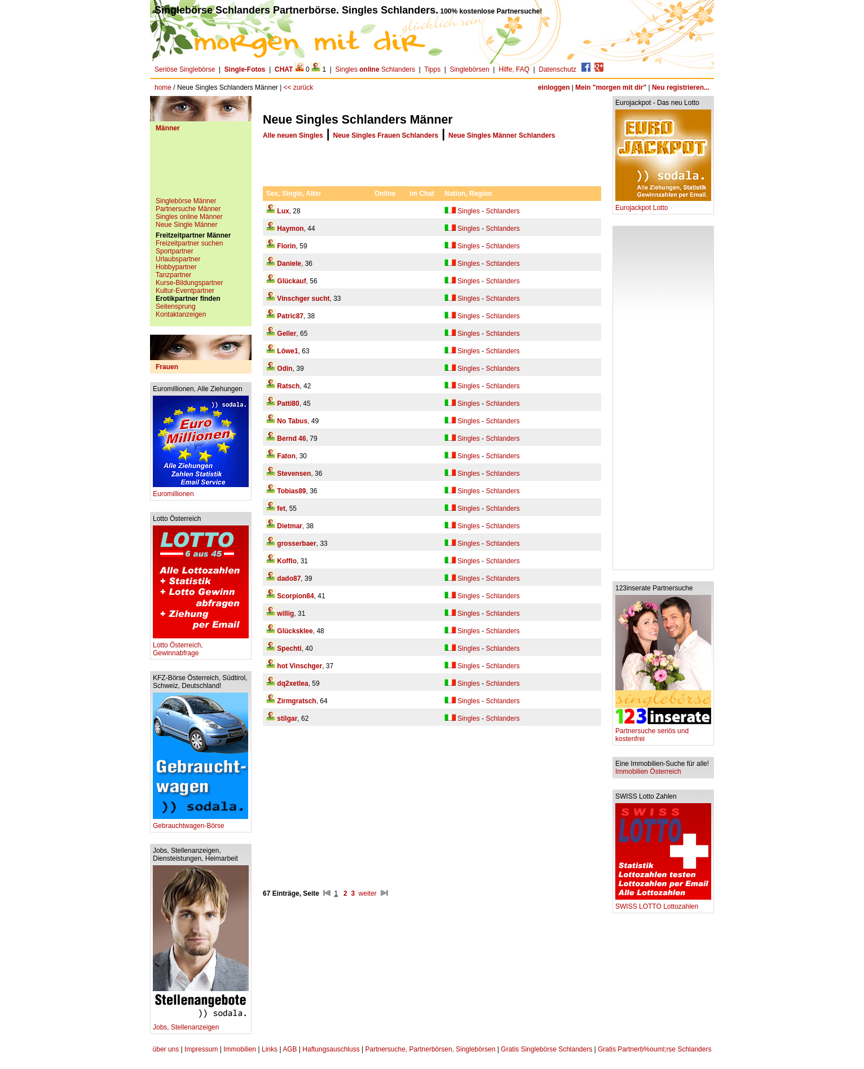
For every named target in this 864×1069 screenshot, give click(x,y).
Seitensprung (176, 306)
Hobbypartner (176, 267)
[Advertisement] (201, 168)
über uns (166, 1049)
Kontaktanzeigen (181, 314)
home (163, 87)
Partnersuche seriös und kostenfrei (663, 732)
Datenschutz (557, 69)
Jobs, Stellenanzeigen (201, 1024)
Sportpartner (174, 251)
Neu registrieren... (680, 87)
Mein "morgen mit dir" (610, 87)
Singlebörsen (470, 69)
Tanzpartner (173, 275)
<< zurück (299, 87)
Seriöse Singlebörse (185, 69)
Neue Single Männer (186, 225)
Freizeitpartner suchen (189, 243)
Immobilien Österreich (648, 772)
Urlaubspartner (178, 259)
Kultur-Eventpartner (185, 291)
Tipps (432, 69)
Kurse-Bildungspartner (189, 283)
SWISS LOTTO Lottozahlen (663, 903)
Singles (468, 211)
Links (269, 1049)
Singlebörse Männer (186, 201)
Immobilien (239, 1049)
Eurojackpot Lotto (663, 205)
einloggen (554, 87)
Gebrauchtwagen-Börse (200, 823)
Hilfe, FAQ (514, 69)
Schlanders (502, 211)
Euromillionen (201, 491)
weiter (368, 893)
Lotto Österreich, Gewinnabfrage (201, 646)
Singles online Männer (189, 217)
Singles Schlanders (375, 69)
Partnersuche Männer (188, 209)
